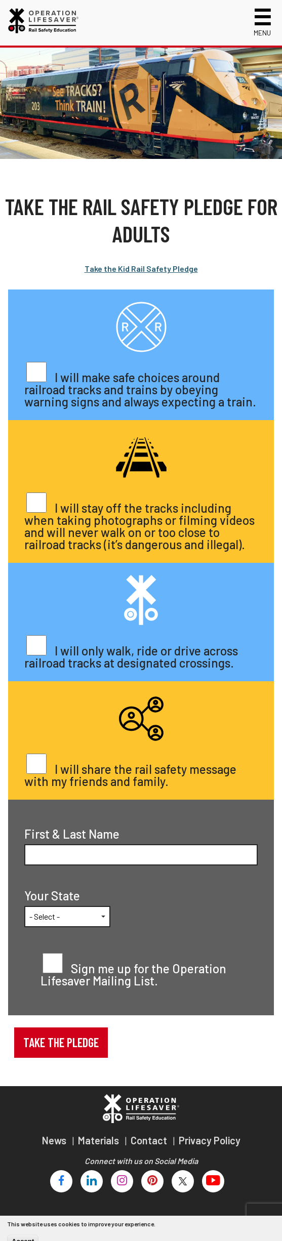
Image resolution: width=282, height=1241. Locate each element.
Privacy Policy (209, 1140)
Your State (52, 896)
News (55, 1140)
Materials (99, 1140)
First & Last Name (71, 834)
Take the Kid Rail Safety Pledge (141, 268)
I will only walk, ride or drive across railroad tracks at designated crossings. (131, 656)
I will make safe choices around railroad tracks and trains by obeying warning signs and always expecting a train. (140, 389)
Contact (150, 1140)
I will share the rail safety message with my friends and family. (130, 775)
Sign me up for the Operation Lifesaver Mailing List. (133, 974)
